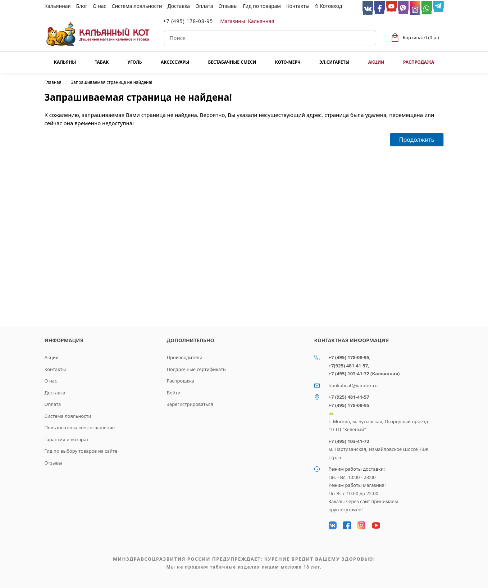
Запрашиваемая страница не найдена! (111, 82)
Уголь (135, 62)
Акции (376, 62)
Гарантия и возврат (67, 439)
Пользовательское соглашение (80, 427)
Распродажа (418, 62)
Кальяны (65, 62)
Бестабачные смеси (232, 62)
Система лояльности (136, 6)
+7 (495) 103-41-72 (349, 441)
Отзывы (227, 6)
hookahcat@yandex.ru (353, 385)
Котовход (328, 6)
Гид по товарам (262, 6)
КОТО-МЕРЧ (287, 62)
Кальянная (58, 6)
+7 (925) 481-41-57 (349, 397)
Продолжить (416, 140)
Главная (53, 82)
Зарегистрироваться (190, 404)
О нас (99, 6)
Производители (184, 357)
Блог (81, 6)
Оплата (204, 6)
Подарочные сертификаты (197, 369)
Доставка (179, 6)
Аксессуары (175, 62)
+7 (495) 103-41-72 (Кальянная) (364, 373)
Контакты (297, 6)
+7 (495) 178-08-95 (188, 21)
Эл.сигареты (334, 62)
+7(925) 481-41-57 (348, 365)
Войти (174, 392)
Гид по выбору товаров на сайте (81, 451)
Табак (102, 62)
